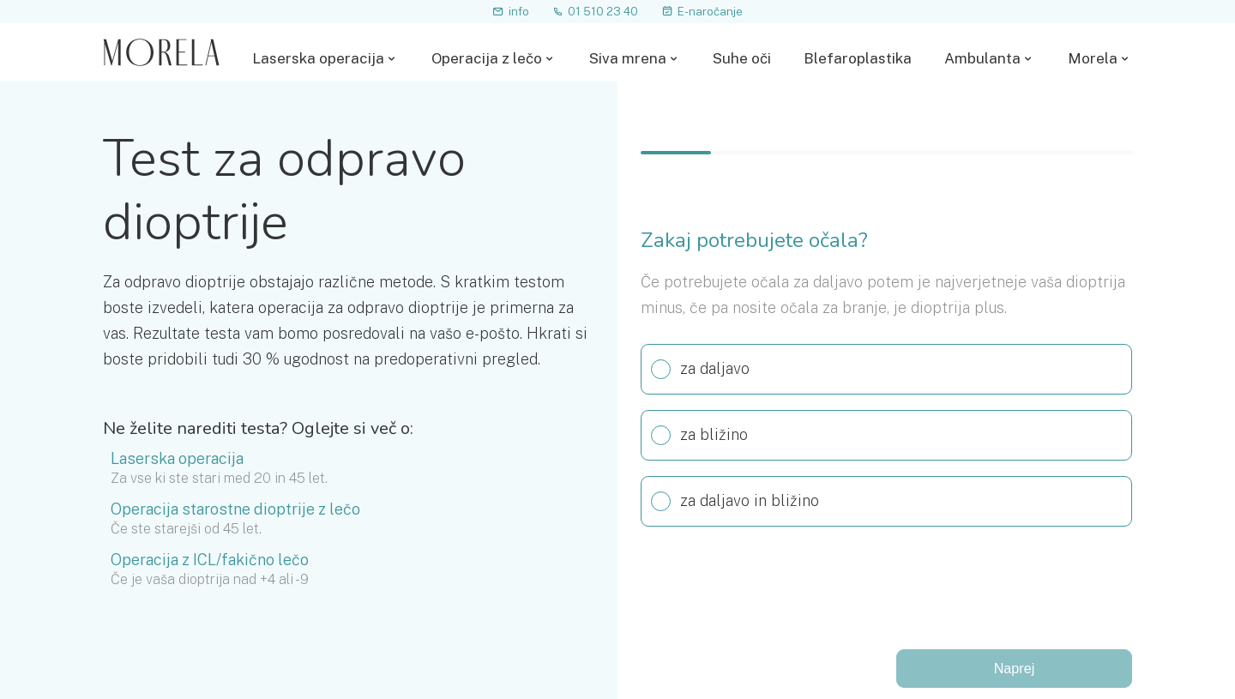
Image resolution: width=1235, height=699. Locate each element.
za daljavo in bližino (730, 501)
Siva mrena (627, 58)
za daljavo (696, 369)
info (510, 11)
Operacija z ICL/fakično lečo (210, 560)
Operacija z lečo (486, 58)
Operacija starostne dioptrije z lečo (235, 509)
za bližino (695, 435)
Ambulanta (982, 58)
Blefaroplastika (858, 58)
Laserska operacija (318, 58)
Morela (1093, 58)
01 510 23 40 (595, 11)
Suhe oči (742, 58)
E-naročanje (702, 11)
